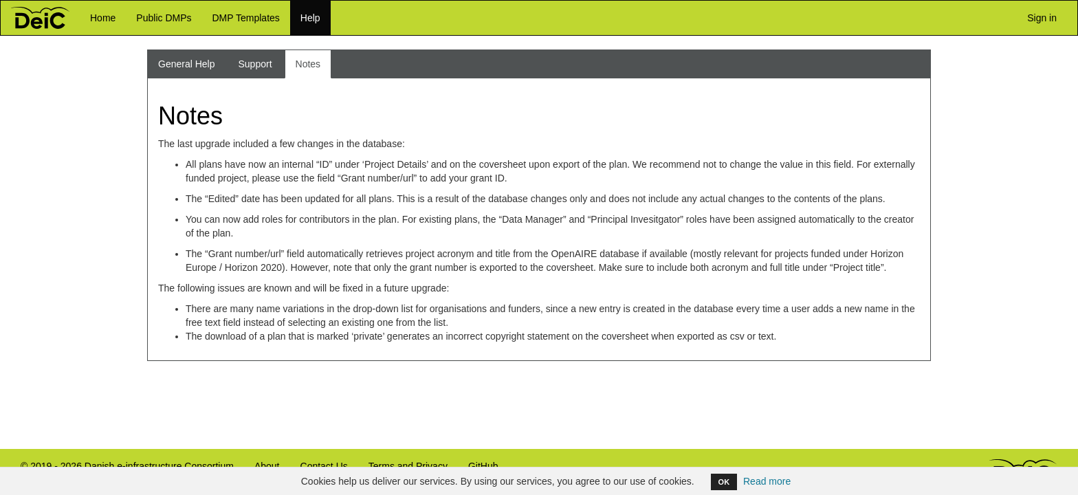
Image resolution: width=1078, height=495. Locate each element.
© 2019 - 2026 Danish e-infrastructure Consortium (122, 472)
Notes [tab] (308, 63)
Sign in (1039, 17)
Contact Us (324, 466)
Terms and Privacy (408, 466)
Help (310, 17)
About (267, 466)
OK (724, 482)
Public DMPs (163, 17)
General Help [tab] (186, 63)
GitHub (478, 472)
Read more (767, 481)
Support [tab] (255, 63)
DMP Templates (246, 17)
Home (103, 17)
